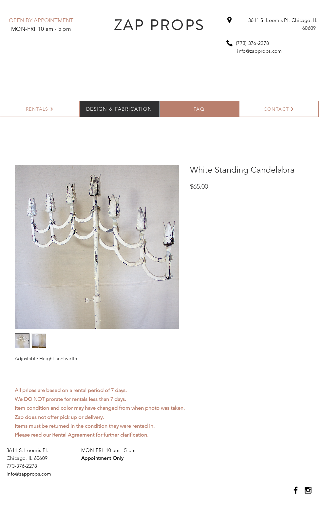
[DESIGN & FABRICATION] (120, 109)
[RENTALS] (40, 109)
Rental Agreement (73, 435)
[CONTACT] (279, 109)
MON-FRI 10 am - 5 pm (108, 450)
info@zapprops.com (259, 51)
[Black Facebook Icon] (295, 490)
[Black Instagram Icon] (308, 490)
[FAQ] (199, 109)
